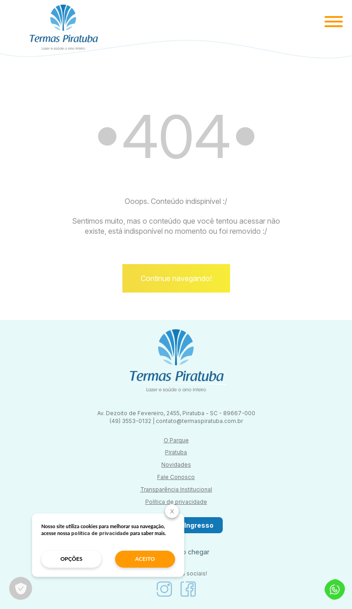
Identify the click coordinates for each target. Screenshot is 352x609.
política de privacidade (100, 533)
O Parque (176, 440)
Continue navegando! (176, 278)
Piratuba (176, 452)
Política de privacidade (176, 501)
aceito (145, 558)
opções (71, 558)
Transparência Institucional (176, 489)
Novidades (176, 464)
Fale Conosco (176, 477)
